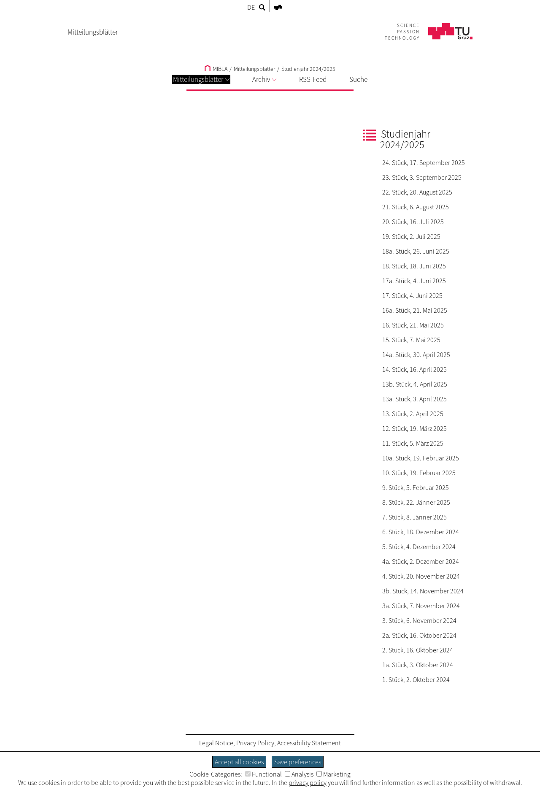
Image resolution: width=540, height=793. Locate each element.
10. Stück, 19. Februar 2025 (419, 472)
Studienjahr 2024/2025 (308, 69)
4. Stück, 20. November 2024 (421, 576)
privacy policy (308, 782)
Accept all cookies (239, 762)
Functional (263, 774)
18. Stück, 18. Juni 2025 (414, 266)
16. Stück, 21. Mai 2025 (413, 325)
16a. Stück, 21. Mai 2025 (414, 310)
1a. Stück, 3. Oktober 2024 (417, 664)
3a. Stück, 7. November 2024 (421, 605)
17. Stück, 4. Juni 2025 (412, 295)
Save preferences (297, 762)
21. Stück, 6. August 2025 (415, 207)
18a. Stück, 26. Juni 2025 (415, 251)
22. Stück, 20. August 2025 (417, 192)
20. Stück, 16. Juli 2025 (413, 221)
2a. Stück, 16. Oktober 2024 (419, 635)
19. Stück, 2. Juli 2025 (411, 236)
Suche (358, 79)
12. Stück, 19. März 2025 (414, 428)
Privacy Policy (255, 743)
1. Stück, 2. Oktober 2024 (416, 679)
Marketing (333, 774)
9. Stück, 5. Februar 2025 (415, 487)
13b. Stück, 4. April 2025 (414, 384)
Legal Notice (216, 743)
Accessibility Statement (309, 743)
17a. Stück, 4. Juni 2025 (414, 280)
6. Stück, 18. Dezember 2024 (420, 532)
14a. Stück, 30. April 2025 (416, 354)
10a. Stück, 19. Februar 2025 (420, 458)
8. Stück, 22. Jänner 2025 (416, 502)
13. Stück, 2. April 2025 (412, 413)
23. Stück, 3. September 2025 (422, 177)
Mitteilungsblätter (201, 79)
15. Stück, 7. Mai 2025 (411, 340)
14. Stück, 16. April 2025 (414, 369)
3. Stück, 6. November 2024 (419, 620)
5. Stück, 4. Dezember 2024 (419, 546)
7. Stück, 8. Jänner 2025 (414, 517)
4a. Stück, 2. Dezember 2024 (420, 561)
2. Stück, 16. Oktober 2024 (417, 650)
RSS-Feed (313, 79)
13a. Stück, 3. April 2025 (414, 399)
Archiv (264, 79)
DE (251, 7)
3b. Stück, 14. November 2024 (423, 591)
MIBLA (216, 69)
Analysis (299, 774)
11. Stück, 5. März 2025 (412, 443)
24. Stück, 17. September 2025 (423, 162)
